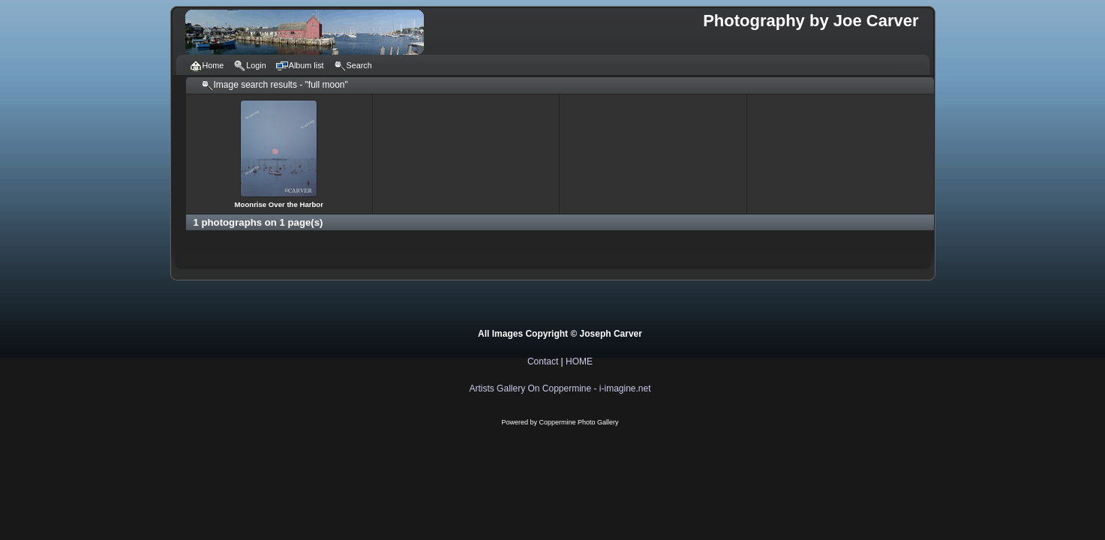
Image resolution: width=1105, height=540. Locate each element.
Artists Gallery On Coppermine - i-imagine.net (559, 388)
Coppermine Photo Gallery (578, 422)
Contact (542, 361)
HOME (579, 361)
